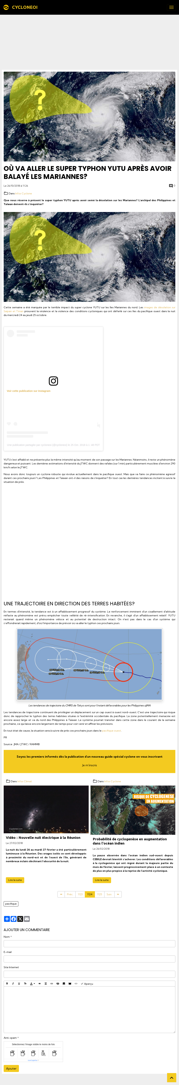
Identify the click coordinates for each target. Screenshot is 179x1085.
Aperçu (87, 983)
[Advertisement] (89, 42)
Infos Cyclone (23, 193)
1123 (80, 894)
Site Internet (11, 967)
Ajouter (11, 1068)
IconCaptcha (32, 1060)
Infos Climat (24, 781)
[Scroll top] (171, 1077)
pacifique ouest (111, 730)
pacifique (11, 903)
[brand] (21, 7)
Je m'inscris (89, 765)
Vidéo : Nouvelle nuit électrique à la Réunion (43, 838)
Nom (7, 936)
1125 (99, 894)
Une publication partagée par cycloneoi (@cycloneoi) (37, 444)
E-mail (8, 952)
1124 (90, 894)
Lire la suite (15, 880)
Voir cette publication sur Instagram (28, 390)
